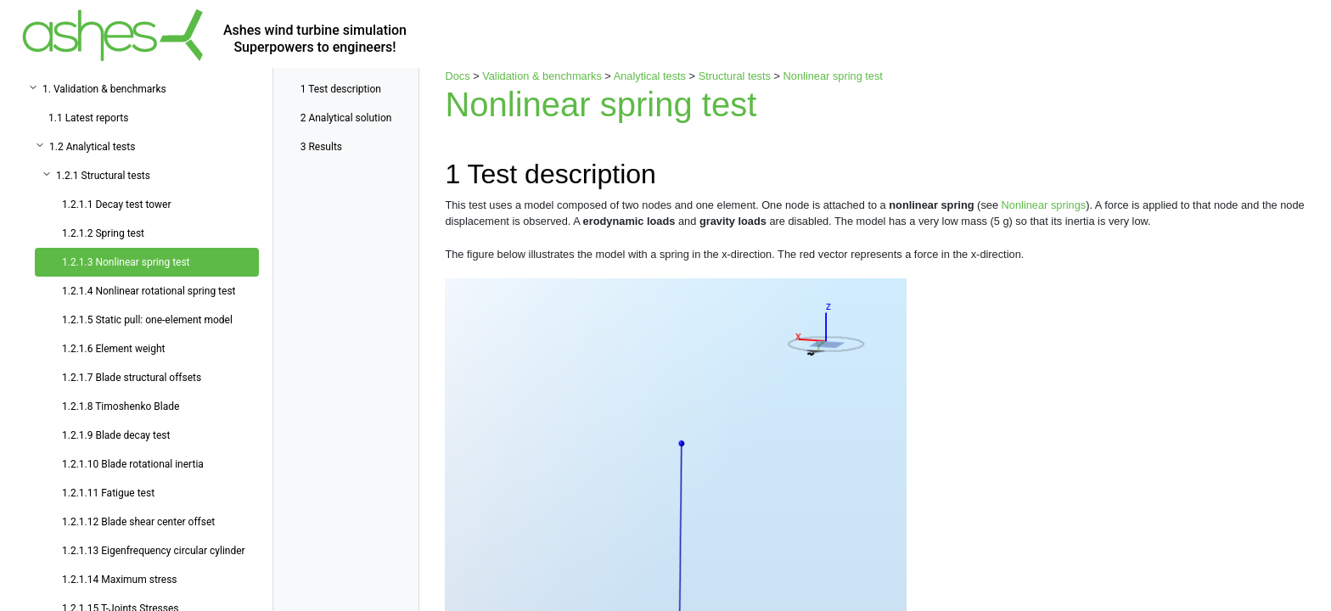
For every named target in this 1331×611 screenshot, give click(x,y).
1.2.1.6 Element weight (114, 349)
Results (321, 147)
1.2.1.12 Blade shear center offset (138, 522)
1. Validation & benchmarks (104, 89)
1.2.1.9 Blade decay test (116, 435)
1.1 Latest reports (88, 118)
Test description (340, 89)
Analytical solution (346, 118)
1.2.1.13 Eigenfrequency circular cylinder (153, 551)
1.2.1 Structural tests (103, 176)
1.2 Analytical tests (92, 147)
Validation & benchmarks (542, 76)
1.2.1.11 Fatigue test (108, 493)
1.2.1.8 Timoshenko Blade (120, 406)
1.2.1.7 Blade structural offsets (131, 378)
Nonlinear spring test (833, 76)
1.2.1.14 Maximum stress (119, 580)
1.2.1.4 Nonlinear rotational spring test (149, 291)
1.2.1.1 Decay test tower (116, 204)
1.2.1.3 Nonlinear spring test (126, 262)
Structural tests (735, 76)
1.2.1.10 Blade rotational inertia (133, 464)
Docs (457, 76)
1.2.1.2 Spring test (103, 233)
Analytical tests (650, 76)
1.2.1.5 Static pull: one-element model (147, 320)
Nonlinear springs (1044, 205)
